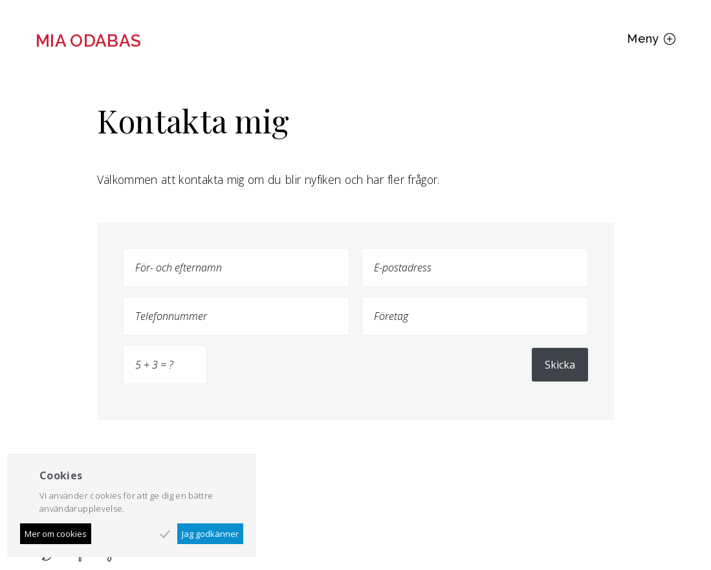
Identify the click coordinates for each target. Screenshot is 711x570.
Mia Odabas (89, 41)
